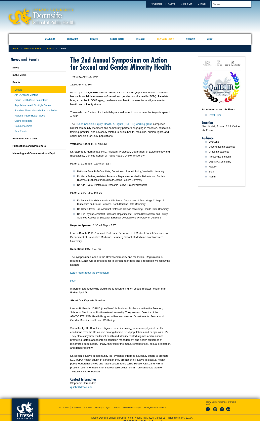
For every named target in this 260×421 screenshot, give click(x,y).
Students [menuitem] (190, 38)
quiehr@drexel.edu (81, 387)
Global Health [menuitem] (117, 38)
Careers (88, 407)
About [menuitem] (210, 38)
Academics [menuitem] (50, 38)
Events (50, 48)
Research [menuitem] (140, 38)
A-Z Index (64, 407)
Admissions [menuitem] (72, 38)
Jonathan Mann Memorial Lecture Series (36, 110)
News (16, 67)
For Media (76, 407)
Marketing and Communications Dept (34, 153)
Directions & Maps (132, 407)
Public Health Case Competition (31, 100)
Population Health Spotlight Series (33, 105)
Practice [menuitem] (94, 38)
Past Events (21, 131)
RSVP (73, 280)
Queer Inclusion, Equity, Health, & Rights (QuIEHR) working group (113, 123)
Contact (205, 4)
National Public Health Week (30, 115)
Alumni (175, 4)
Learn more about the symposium (89, 272)
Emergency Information (155, 407)
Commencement (23, 126)
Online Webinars (23, 120)
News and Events (32, 48)
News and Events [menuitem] (165, 38)
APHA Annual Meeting (26, 95)
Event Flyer (215, 115)
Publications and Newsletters (29, 146)
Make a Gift (190, 4)
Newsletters (160, 4)
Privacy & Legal (102, 407)
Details (18, 89)
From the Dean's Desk (25, 138)
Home (15, 48)
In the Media (19, 75)
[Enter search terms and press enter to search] (233, 4)
